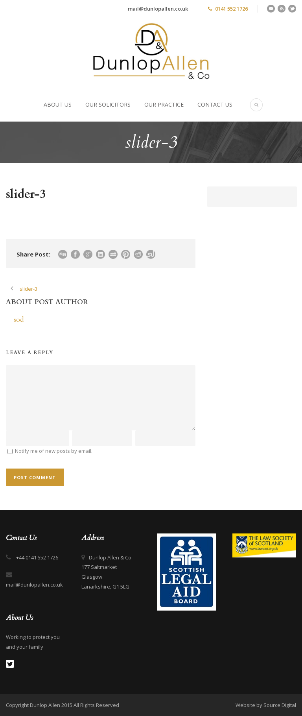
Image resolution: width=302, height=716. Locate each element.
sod (19, 319)
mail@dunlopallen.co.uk (158, 8)
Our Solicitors (108, 104)
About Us (58, 104)
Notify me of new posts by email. (53, 450)
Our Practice (164, 104)
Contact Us (214, 104)
